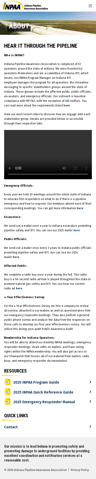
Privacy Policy (80, 470)
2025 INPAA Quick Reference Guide (38, 392)
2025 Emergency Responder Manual (39, 402)
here (67, 105)
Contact (11, 427)
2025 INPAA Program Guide (31, 382)
